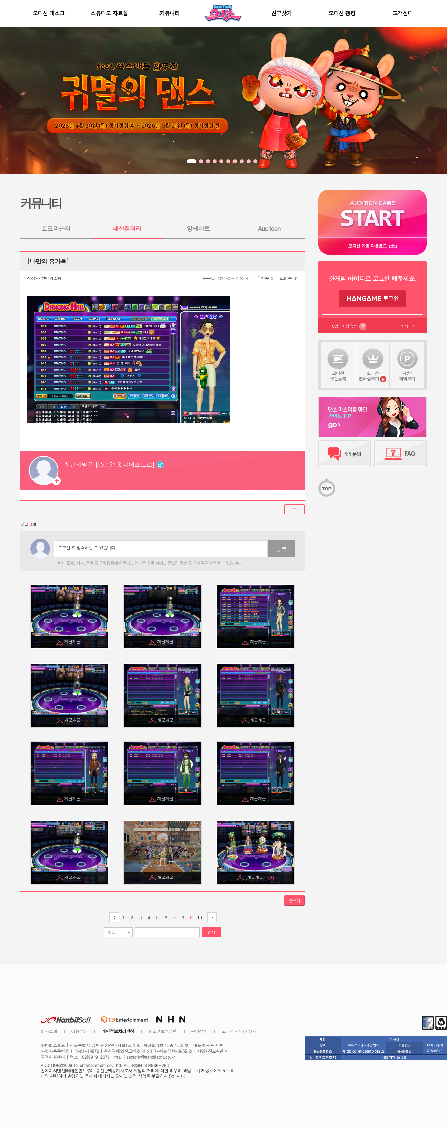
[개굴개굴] (259, 877)
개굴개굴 (73, 641)
